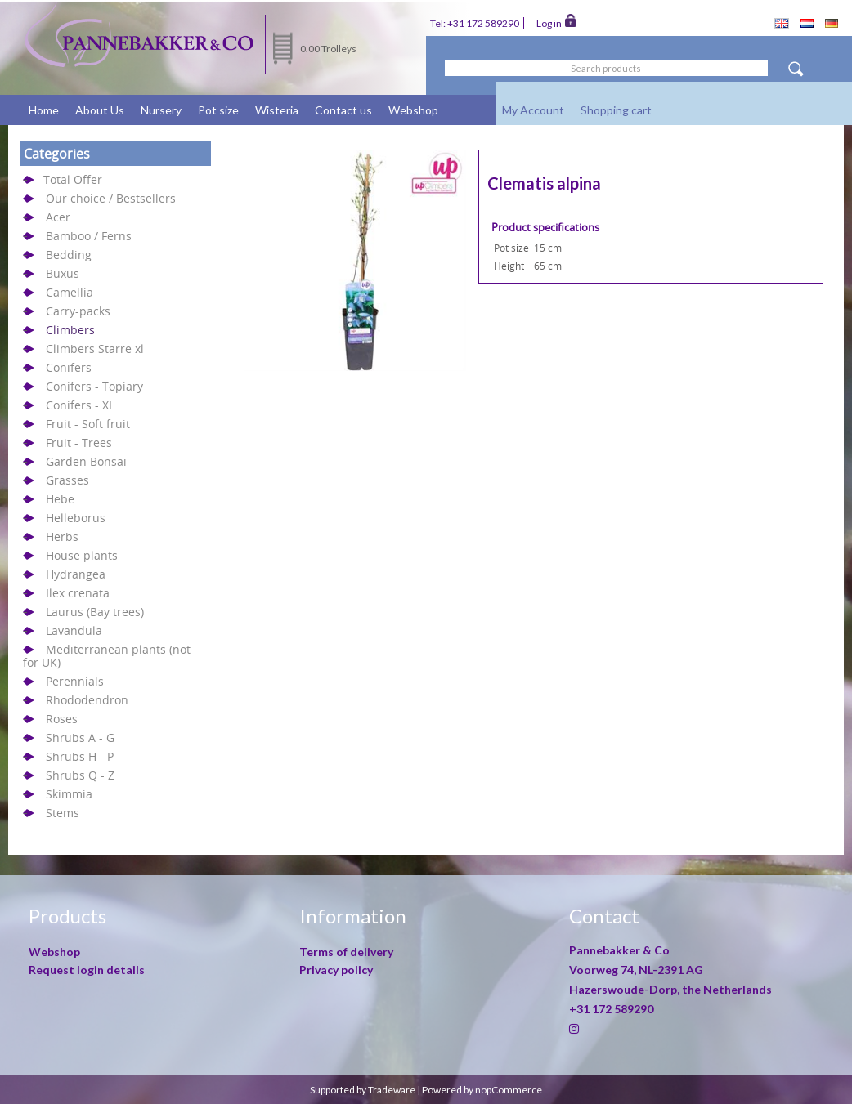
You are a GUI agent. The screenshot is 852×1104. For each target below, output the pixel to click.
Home (44, 110)
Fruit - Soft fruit (88, 423)
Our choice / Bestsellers (111, 198)
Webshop (413, 110)
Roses (62, 718)
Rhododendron (87, 700)
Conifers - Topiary (94, 386)
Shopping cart (616, 110)
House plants (82, 555)
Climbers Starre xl (95, 348)
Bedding (69, 254)
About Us (99, 110)
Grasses (67, 480)
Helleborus (75, 517)
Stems (62, 812)
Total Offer (72, 179)
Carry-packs (78, 311)
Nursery (161, 110)
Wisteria (276, 110)
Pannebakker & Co (620, 950)
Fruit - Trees (79, 442)
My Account (533, 110)
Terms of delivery (346, 952)
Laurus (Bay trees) (95, 611)
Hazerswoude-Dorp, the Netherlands (670, 989)
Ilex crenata (78, 593)
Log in (556, 22)
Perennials (75, 681)
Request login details (87, 970)
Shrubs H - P (80, 756)
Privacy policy (336, 970)
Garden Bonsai (86, 461)
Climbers (70, 329)
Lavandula (74, 630)
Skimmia (69, 794)
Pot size (218, 110)
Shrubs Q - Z (80, 775)
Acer (58, 217)
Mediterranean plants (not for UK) (107, 655)
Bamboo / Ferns (89, 236)
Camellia (69, 292)
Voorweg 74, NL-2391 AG (636, 970)
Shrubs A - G (80, 737)
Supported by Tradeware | (366, 1090)
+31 (611, 1009)
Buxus (62, 273)
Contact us (343, 110)
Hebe (60, 499)
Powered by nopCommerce (482, 1090)
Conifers (69, 367)
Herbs (62, 536)
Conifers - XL (80, 405)
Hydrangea (75, 574)
